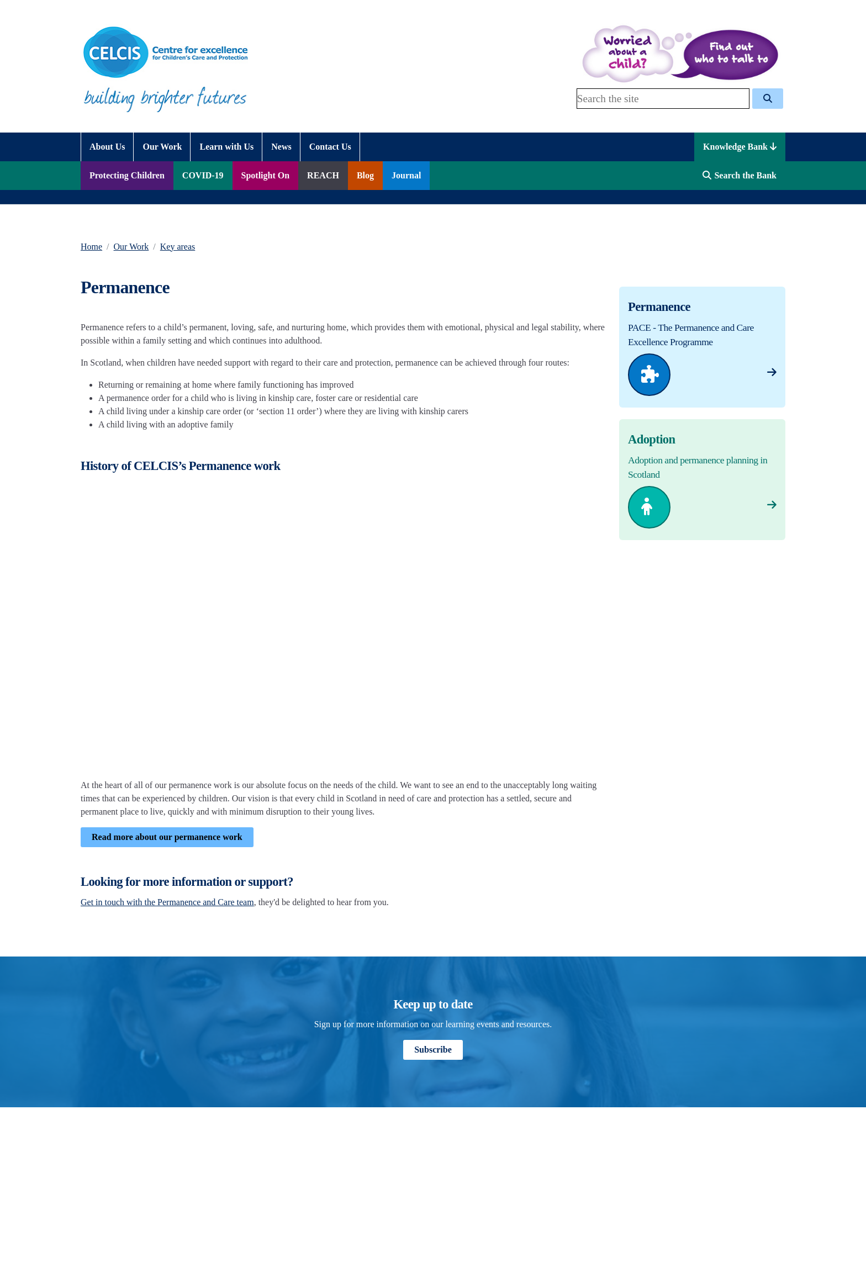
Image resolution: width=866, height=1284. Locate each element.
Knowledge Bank (740, 146)
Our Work (131, 246)
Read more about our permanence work (167, 837)
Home (91, 246)
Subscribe (433, 1049)
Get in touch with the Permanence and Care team (167, 902)
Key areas (178, 246)
